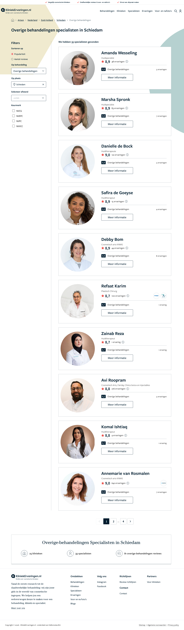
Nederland (32, 20)
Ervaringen (147, 10)
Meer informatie (117, 77)
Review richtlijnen (128, 581)
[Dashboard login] (180, 11)
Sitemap (142, 625)
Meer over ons (18, 608)
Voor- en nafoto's (163, 10)
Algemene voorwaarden (156, 625)
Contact (123, 593)
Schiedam (61, 20)
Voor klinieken (153, 581)
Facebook (101, 586)
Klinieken (121, 10)
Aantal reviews (19, 59)
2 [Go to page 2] (113, 521)
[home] (16, 11)
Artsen (21, 20)
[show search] (175, 11)
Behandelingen (107, 10)
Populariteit (18, 53)
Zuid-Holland (47, 20)
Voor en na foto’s (79, 599)
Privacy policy (173, 625)
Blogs (73, 603)
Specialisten (134, 10)
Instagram (101, 581)
